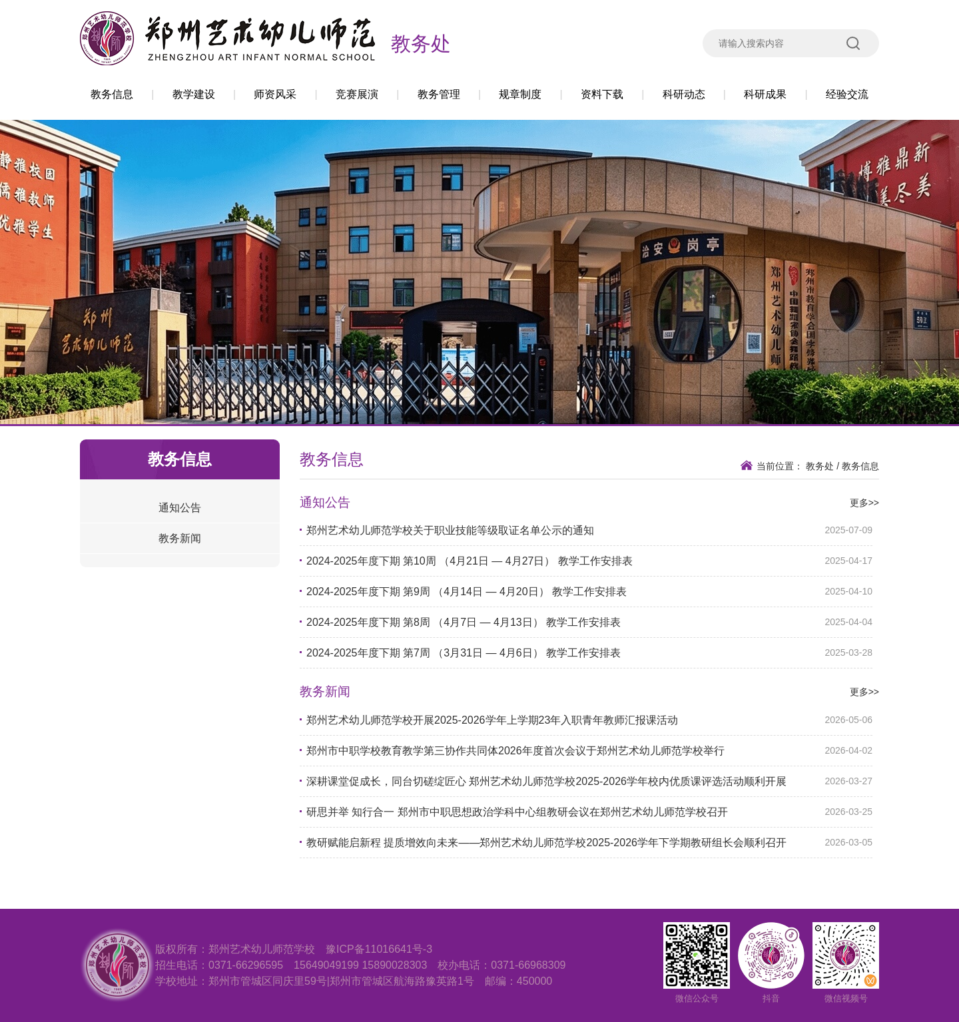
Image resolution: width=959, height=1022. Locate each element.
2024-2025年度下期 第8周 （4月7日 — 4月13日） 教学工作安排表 (463, 622)
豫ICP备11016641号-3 (379, 949)
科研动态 (684, 94)
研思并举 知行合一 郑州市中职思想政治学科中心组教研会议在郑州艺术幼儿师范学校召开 (517, 812)
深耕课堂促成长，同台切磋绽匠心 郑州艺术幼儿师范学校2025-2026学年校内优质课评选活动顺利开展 (546, 781)
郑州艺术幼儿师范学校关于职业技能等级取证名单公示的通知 (450, 530)
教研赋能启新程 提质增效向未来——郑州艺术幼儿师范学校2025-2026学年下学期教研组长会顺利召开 (546, 842)
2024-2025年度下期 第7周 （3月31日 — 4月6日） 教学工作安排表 (463, 652)
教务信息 (112, 94)
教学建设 (193, 94)
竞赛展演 (357, 94)
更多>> (864, 502)
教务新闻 (180, 538)
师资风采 (275, 94)
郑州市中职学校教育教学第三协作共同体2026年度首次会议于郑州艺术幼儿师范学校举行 (515, 750)
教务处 (421, 44)
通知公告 (180, 507)
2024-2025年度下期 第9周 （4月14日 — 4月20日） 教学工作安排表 (466, 591)
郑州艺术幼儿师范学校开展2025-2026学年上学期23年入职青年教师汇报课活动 (492, 720)
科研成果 (765, 94)
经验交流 (847, 94)
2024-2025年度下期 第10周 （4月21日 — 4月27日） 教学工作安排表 (469, 561)
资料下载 (602, 94)
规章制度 (520, 94)
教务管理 (439, 94)
